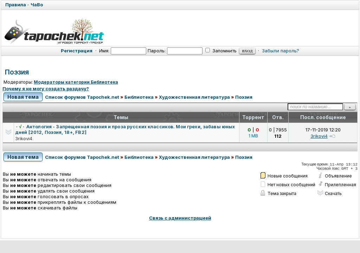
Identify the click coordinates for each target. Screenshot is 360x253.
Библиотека (139, 97)
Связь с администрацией (180, 218)
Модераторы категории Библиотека (76, 82)
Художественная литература (194, 97)
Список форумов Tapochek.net (82, 97)
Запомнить (221, 50)
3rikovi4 (23, 138)
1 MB (253, 135)
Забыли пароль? (280, 50)
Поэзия (17, 72)
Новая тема (23, 97)
